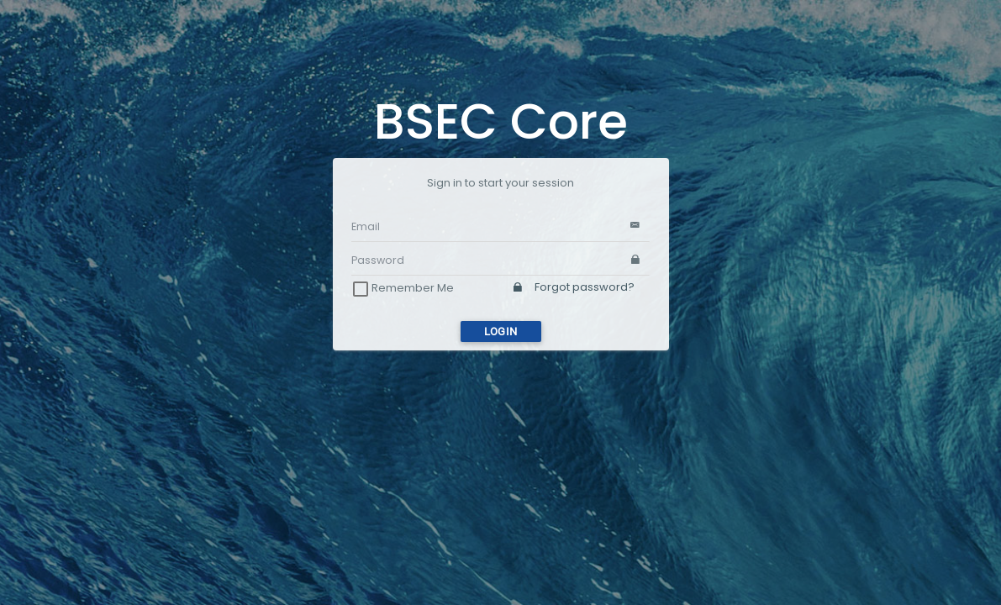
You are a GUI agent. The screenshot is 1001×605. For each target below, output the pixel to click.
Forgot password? (574, 287)
